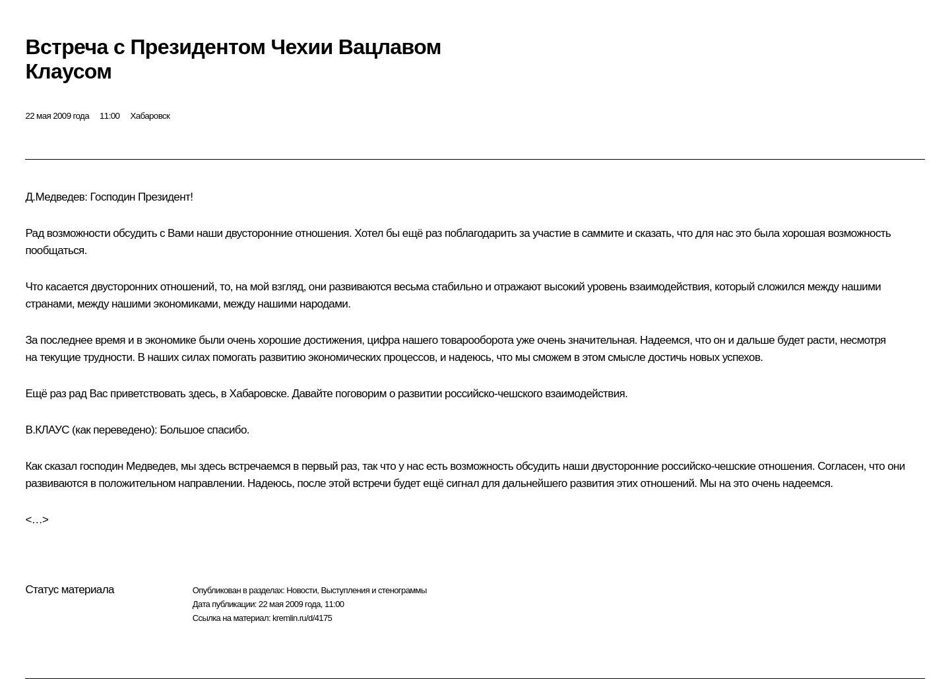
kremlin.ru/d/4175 (302, 618)
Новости (301, 590)
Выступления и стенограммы (373, 590)
